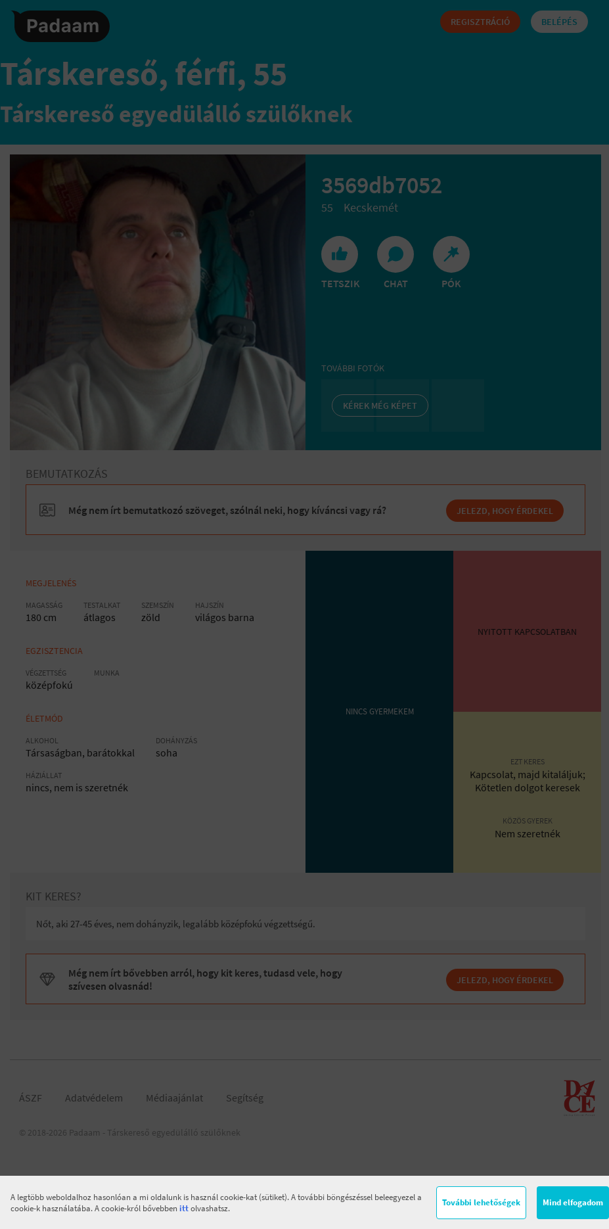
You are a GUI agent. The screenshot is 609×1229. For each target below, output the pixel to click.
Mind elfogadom (573, 1202)
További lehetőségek (481, 1202)
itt (184, 1208)
